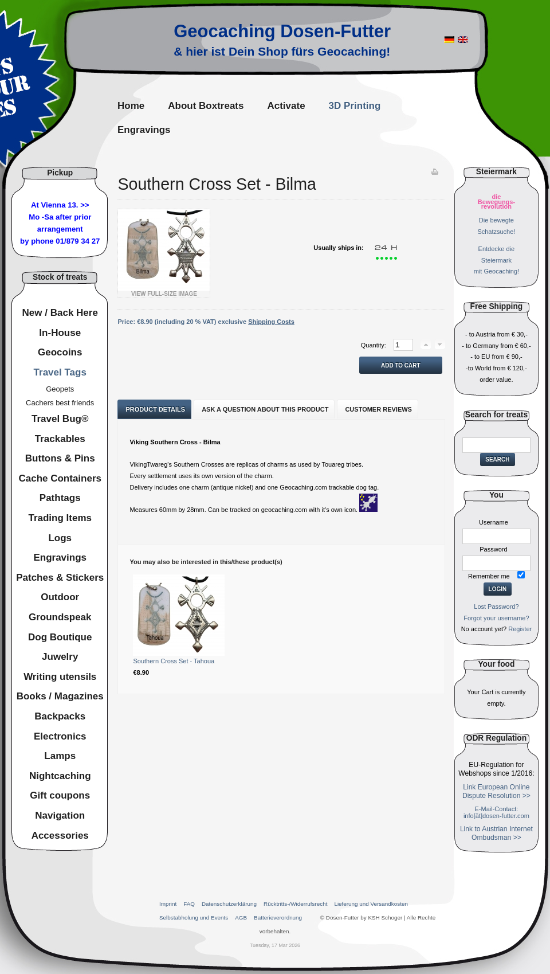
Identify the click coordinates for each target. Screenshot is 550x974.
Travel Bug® (60, 418)
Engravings (60, 557)
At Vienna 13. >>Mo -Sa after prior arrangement (60, 217)
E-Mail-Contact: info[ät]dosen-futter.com (496, 812)
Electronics (60, 736)
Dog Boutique (60, 637)
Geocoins (60, 352)
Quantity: (374, 345)
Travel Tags (60, 372)
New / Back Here (60, 312)
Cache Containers (59, 478)
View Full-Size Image (164, 291)
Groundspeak (60, 617)
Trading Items (60, 518)
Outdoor (60, 597)
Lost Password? (496, 606)
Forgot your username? (496, 618)
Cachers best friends (60, 402)
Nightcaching (60, 775)
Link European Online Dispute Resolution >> (496, 791)
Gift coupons (60, 795)
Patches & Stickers (60, 577)
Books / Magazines (60, 696)
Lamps (60, 755)
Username (493, 522)
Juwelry (60, 656)
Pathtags (60, 497)
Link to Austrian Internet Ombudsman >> (496, 833)
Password (493, 549)
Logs (60, 538)
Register (520, 628)
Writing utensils (59, 676)
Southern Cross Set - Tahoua (173, 661)
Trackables (60, 438)
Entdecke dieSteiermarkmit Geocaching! (496, 260)
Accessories (60, 835)
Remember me (489, 576)
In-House (60, 332)
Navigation (60, 815)
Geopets (60, 389)
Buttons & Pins (60, 458)
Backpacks (59, 716)
